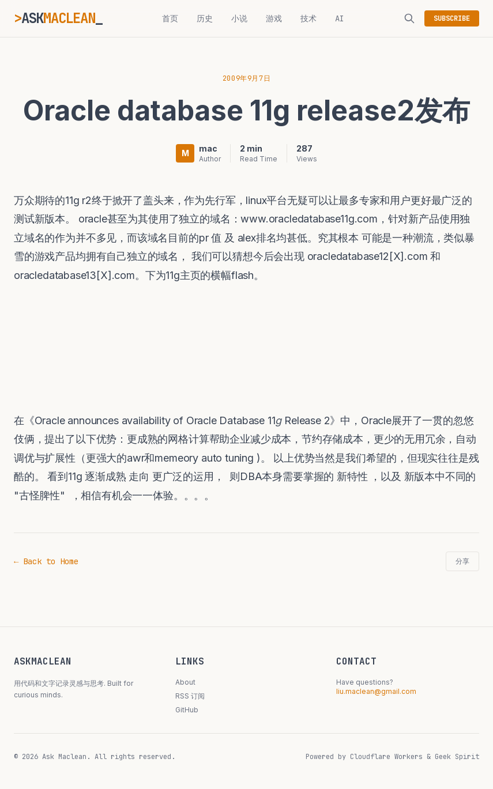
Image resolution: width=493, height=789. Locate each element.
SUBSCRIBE (452, 18)
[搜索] (409, 18)
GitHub (186, 709)
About (185, 682)
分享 (462, 561)
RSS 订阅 (190, 696)
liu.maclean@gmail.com (376, 691)
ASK (58, 18)
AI (339, 18)
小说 (239, 18)
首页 (170, 18)
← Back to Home (46, 561)
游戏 (274, 18)
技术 (308, 18)
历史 (205, 18)
